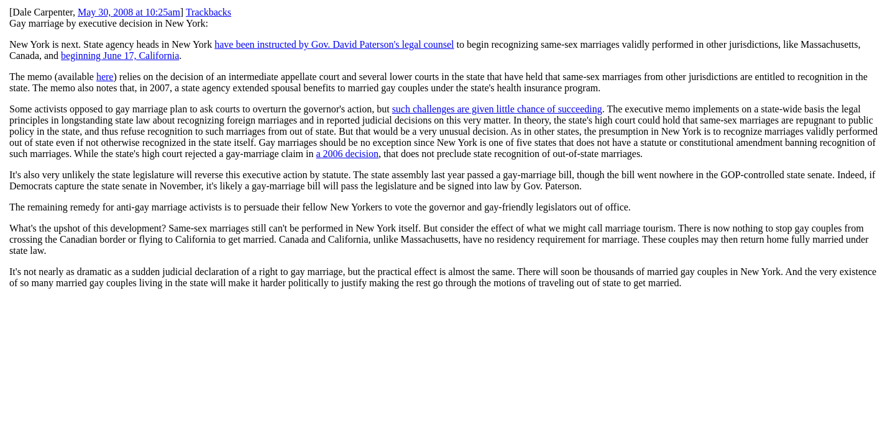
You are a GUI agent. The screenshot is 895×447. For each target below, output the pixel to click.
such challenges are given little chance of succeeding (497, 109)
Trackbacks (208, 12)
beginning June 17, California (120, 55)
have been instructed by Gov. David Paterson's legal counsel (334, 44)
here (105, 76)
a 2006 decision (347, 153)
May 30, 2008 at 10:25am (129, 12)
